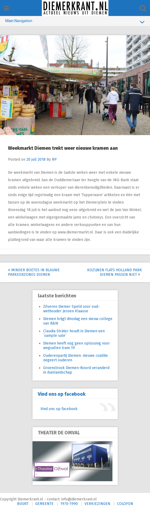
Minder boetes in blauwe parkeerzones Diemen (34, 272)
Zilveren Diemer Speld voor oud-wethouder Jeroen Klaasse (71, 308)
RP (54, 159)
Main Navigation (75, 22)
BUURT (23, 503)
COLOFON (125, 503)
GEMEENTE (44, 503)
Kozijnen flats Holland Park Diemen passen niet (114, 272)
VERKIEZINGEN (97, 503)
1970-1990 (69, 503)
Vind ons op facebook (62, 394)
